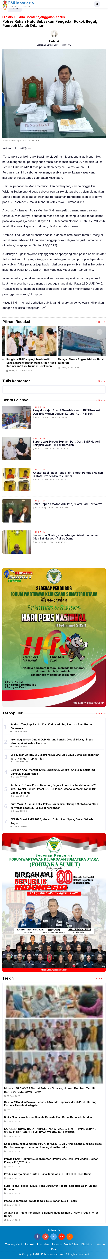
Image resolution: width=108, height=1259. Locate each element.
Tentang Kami (13, 1244)
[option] (28, 350)
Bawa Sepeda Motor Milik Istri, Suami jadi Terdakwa (67, 504)
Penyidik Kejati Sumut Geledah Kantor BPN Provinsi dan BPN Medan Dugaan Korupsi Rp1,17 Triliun (66, 412)
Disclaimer (87, 1244)
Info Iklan (43, 1244)
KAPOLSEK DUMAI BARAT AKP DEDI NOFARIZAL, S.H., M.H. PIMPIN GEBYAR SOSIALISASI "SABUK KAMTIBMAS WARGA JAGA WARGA (50, 1130)
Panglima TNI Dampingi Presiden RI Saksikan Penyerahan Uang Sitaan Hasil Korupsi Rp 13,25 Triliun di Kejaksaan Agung (79, 364)
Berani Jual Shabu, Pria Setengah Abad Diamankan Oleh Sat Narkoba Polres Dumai (66, 536)
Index (100, 322)
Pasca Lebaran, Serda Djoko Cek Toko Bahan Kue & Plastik (40, 1200)
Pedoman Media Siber (65, 1244)
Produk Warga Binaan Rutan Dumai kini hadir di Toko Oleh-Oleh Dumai (48, 1174)
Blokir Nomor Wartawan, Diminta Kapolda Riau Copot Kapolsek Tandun (48, 1117)
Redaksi (54, 41)
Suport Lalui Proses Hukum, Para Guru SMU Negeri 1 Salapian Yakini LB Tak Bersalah (67, 443)
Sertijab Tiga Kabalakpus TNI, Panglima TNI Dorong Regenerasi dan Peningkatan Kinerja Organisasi (27, 363)
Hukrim (39, 407)
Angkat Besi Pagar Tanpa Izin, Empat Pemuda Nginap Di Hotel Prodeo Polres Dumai (68, 474)
